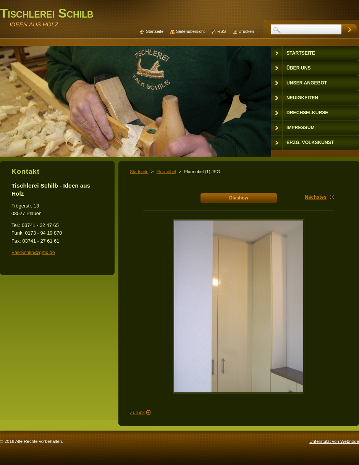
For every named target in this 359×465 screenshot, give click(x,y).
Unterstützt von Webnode (334, 441)
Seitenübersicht (190, 31)
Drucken (246, 31)
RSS (221, 31)
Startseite (139, 171)
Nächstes (316, 197)
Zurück (137, 412)
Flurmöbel (166, 171)
